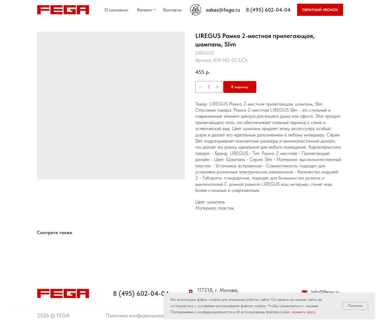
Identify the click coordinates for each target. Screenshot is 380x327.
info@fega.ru (325, 292)
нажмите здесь (303, 312)
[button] (320, 10)
